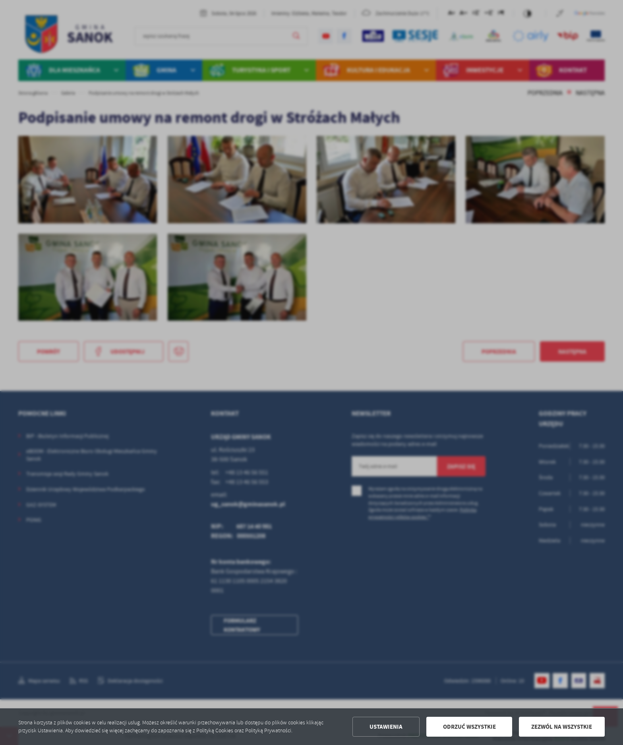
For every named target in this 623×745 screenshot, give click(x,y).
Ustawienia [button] (386, 727)
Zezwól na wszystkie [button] (561, 727)
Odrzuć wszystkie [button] (469, 727)
